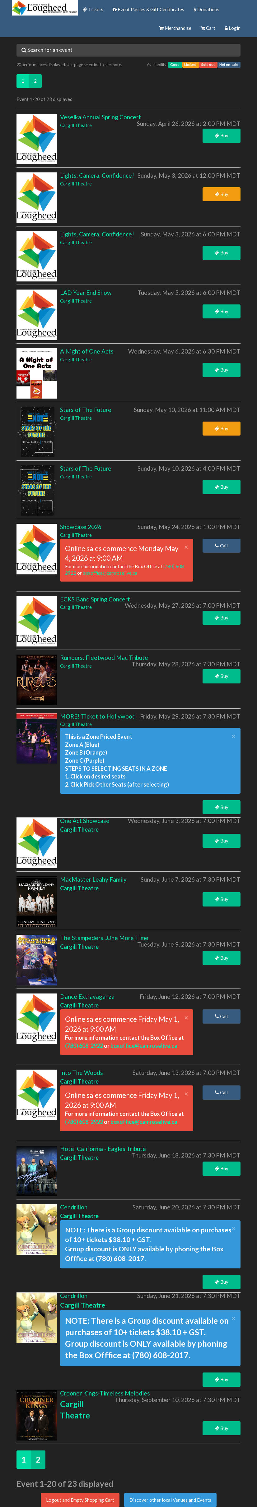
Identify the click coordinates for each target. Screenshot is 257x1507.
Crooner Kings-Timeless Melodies (105, 1393)
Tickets (92, 9)
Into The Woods (81, 1072)
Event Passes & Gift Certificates (148, 9)
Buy (221, 135)
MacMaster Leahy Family (93, 879)
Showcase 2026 (80, 526)
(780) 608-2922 (84, 1045)
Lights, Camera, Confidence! (97, 175)
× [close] (186, 547)
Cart (208, 28)
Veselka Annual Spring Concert (100, 117)
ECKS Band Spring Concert (95, 599)
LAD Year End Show (86, 292)
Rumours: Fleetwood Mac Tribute (104, 657)
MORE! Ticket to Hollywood (98, 716)
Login (233, 28)
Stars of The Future (85, 409)
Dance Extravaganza (87, 996)
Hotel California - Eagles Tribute (103, 1148)
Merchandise (175, 28)
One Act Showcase (85, 820)
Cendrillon (73, 1207)
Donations (206, 9)
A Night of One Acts (87, 351)
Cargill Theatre (76, 125)
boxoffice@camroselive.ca (110, 573)
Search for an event (46, 50)
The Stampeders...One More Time (104, 937)
